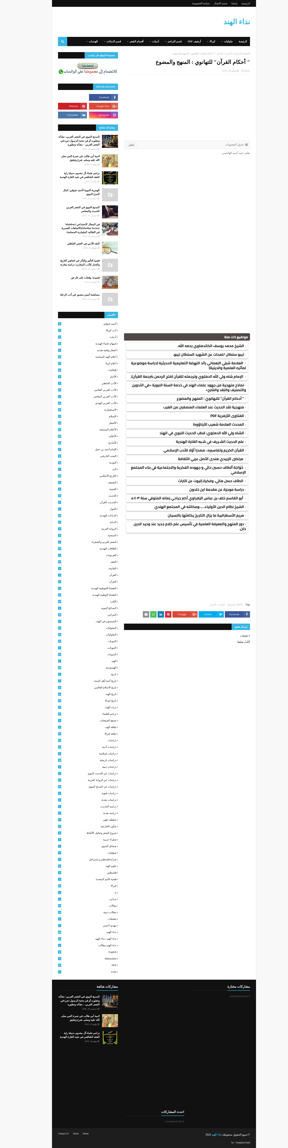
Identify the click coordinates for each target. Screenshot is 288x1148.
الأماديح (77, 442)
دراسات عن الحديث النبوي (77, 773)
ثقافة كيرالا (77, 733)
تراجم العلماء (77, 714)
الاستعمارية (77, 409)
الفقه (77, 561)
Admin (236, 70)
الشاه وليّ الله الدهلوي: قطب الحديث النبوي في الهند (192, 433)
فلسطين (77, 872)
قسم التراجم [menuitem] (165, 41)
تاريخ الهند (77, 694)
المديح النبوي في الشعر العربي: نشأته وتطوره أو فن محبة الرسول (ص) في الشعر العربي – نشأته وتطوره (69, 140)
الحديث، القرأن (214, 53)
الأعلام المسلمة (224, 604)
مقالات (77, 905)
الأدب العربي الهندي (77, 403)
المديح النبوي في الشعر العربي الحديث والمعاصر (73, 209)
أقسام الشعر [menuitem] (127, 41)
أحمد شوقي (77, 323)
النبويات (77, 641)
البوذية (77, 462)
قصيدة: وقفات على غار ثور (75, 277)
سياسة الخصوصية (191, 3)
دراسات (77, 740)
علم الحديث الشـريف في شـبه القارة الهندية (200, 441)
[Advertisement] (177, 103)
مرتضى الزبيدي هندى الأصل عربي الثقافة (201, 458)
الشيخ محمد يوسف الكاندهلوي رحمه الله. (201, 345)
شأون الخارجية (77, 826)
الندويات (77, 654)
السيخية (77, 535)
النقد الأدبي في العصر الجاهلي (73, 243)
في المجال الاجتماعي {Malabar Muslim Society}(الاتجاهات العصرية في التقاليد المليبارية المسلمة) (70, 228)
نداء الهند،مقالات (77, 945)
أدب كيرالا (77, 330)
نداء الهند (226, 22)
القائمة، (77, 568)
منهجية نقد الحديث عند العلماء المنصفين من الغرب (193, 407)
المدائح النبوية (77, 608)
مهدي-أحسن (77, 925)
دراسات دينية (77, 766)
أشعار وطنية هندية (77, 350)
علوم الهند (77, 866)
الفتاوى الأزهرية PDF (217, 415)
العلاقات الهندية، (77, 548)
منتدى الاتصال (210, 3)
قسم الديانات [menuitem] (103, 41)
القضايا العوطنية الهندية (77, 588)
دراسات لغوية (77, 793)
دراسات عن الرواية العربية (77, 780)
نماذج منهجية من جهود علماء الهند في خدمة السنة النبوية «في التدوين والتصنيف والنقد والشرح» (179, 387)
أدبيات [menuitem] (145, 41)
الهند (77, 661)
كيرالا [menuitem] (202, 41)
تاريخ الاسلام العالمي (77, 687)
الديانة (77, 522)
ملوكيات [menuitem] (218, 41)
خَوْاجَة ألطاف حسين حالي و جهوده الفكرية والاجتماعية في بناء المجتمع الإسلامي (178, 470)
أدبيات (77, 337)
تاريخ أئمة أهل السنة (77, 681)
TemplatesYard (233, 1142)
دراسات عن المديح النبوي (77, 786)
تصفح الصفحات (77, 720)
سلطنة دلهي (77, 819)
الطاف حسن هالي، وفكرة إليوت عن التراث (201, 481)
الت (77, 469)
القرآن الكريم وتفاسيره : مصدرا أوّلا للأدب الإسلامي (193, 450)
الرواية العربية (77, 528)
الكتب (77, 601)
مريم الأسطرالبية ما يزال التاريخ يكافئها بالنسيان (196, 515)
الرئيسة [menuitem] (233, 41)
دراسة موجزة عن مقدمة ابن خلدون (206, 489)
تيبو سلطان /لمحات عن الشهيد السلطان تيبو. (198, 354)
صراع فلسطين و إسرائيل (77, 859)
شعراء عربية (77, 839)
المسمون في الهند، (77, 621)
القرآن (77, 575)
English (77, 952)
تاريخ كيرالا (77, 700)
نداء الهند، (77, 932)
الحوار (77, 509)
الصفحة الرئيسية (232, 53)
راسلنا (224, 3)
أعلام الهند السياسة (77, 356)
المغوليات (77, 628)
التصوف (77, 482)
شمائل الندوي (77, 846)
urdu (77, 971)
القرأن (77, 581)
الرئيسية (236, 3)
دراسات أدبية (77, 747)
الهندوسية (77, 667)
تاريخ (77, 674)
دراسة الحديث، (77, 806)
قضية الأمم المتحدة (77, 879)
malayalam (77, 958)
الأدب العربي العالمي (77, 390)
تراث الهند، (77, 707)
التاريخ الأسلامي (77, 476)
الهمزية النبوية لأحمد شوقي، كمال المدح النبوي (71, 192)
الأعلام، (77, 436)
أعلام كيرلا (77, 363)
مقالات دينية (77, 912)
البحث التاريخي (77, 456)
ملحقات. (77, 919)
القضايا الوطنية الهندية (77, 595)
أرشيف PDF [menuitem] (184, 41)
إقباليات (77, 370)
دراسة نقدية (77, 813)
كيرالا (77, 886)
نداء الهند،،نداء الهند (77, 938)
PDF (77, 965)
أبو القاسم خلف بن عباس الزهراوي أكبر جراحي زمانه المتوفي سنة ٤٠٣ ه (177, 498)
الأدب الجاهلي (77, 383)
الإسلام (77, 416)
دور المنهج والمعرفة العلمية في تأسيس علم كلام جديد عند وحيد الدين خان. (180, 526)
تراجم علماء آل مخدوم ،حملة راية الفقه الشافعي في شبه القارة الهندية (70, 175)
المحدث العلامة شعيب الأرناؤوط (208, 424)
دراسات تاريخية (77, 760)
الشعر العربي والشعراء (77, 542)
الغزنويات (77, 555)
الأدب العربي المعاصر (77, 396)
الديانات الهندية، (77, 515)
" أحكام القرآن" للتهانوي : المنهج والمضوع (200, 398)
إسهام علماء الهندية (77, 343)
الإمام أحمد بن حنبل (77, 449)
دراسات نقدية (77, 800)
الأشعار (77, 423)
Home (76, 1133)
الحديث (77, 495)
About (66, 1133)
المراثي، (77, 614)
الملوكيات (77, 634)
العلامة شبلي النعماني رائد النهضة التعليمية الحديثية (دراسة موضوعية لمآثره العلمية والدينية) (178, 365)
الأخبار (77, 376)
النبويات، (77, 647)
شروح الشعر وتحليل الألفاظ (77, 833)
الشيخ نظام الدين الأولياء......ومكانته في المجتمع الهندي (189, 506)
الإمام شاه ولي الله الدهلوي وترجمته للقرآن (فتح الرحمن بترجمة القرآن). (177, 376)
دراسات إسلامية (77, 753)
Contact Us (53, 1133)
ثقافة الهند (77, 727)
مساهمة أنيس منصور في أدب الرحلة (70, 294)
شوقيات (77, 852)
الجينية (77, 489)
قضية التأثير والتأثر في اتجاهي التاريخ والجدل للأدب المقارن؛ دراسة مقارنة (70, 262)
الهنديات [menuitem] (83, 41)
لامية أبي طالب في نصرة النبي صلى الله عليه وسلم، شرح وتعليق (70, 158)
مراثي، (77, 899)
